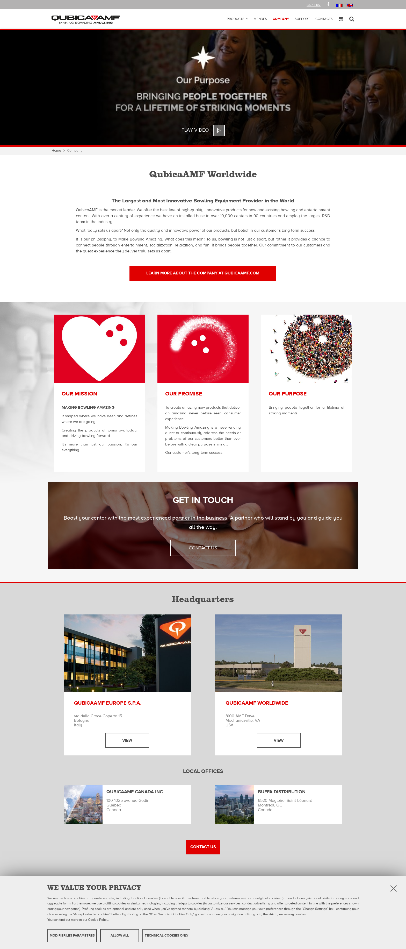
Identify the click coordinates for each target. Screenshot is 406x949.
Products (235, 19)
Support (302, 19)
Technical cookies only (166, 935)
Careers (314, 5)
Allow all (120, 935)
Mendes (260, 19)
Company (281, 19)
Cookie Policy (98, 919)
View (127, 740)
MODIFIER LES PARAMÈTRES (72, 935)
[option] (203, 88)
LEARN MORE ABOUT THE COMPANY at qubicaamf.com (202, 273)
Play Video (195, 130)
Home (56, 150)
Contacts (324, 19)
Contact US (203, 846)
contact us (203, 548)
